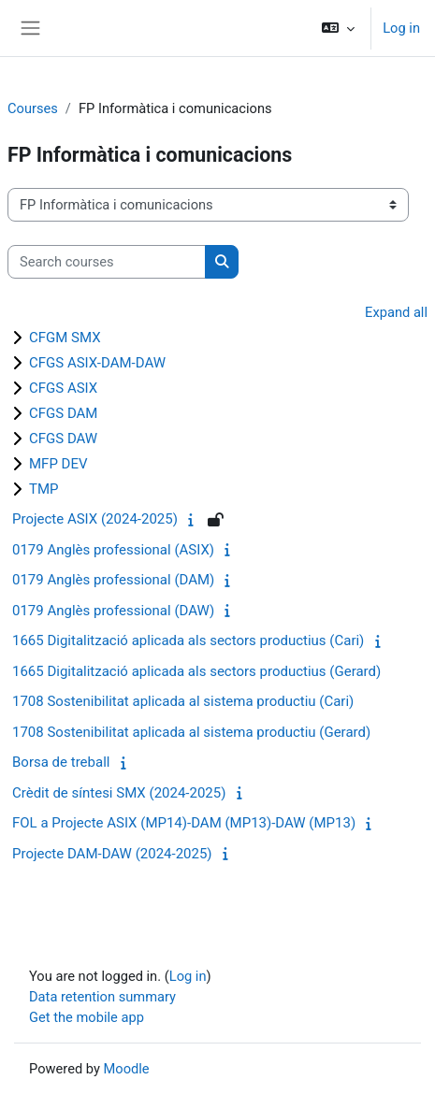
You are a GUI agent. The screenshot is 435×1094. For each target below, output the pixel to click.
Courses (32, 108)
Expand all (396, 312)
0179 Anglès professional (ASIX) (113, 549)
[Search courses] (106, 262)
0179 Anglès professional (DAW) (113, 610)
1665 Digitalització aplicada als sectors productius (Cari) (188, 640)
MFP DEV (58, 463)
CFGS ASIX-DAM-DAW (97, 362)
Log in (401, 28)
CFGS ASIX (63, 388)
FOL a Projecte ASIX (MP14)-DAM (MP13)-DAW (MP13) (183, 822)
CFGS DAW (63, 438)
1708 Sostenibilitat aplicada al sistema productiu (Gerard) (191, 732)
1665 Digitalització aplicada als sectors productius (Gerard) (196, 671)
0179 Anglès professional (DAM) (113, 579)
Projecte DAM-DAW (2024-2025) (112, 853)
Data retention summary (102, 996)
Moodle (127, 1068)
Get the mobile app (86, 1017)
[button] (338, 28)
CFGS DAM (63, 413)
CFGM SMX (65, 337)
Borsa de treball (60, 762)
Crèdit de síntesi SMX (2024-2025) (118, 793)
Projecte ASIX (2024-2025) (95, 519)
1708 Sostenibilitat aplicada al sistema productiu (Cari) (183, 701)
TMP (44, 489)
